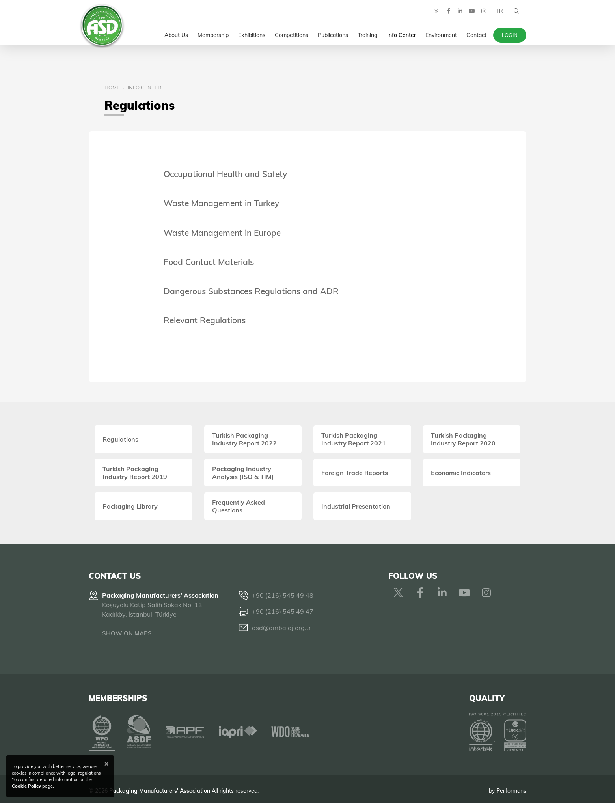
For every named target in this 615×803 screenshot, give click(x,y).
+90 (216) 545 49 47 (282, 611)
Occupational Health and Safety (225, 174)
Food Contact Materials (209, 262)
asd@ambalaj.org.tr (281, 628)
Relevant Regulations (205, 320)
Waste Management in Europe (222, 232)
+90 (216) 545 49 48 (282, 595)
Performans (511, 786)
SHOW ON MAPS (127, 633)
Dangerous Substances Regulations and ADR (251, 291)
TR (497, 15)
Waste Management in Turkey (221, 203)
